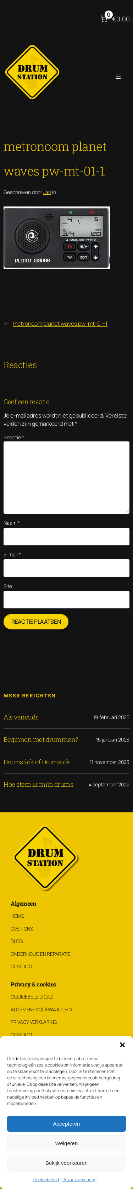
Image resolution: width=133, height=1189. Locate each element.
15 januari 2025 (112, 739)
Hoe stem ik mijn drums (38, 785)
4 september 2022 (109, 784)
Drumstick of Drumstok (37, 762)
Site (8, 586)
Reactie (14, 437)
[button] (122, 1044)
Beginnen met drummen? (41, 740)
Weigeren (66, 1143)
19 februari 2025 (111, 717)
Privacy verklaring (79, 1180)
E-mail (12, 554)
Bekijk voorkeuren (66, 1163)
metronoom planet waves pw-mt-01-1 (60, 324)
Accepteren (66, 1124)
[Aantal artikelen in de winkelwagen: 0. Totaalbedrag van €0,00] (114, 19)
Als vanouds (21, 717)
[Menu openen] (118, 76)
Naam (12, 522)
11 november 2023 (109, 762)
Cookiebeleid (46, 1180)
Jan (47, 192)
